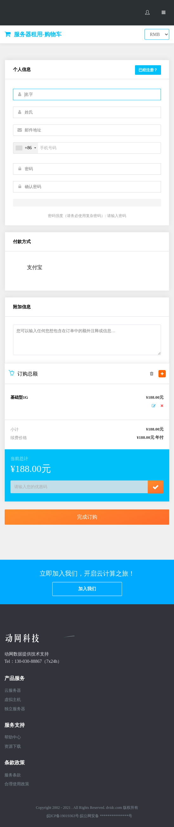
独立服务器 (14, 708)
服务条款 (12, 775)
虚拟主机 (12, 699)
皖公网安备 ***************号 (106, 816)
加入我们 (87, 588)
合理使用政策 (16, 783)
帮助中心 (12, 737)
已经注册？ (148, 70)
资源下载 (12, 746)
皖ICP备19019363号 (63, 816)
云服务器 (12, 690)
